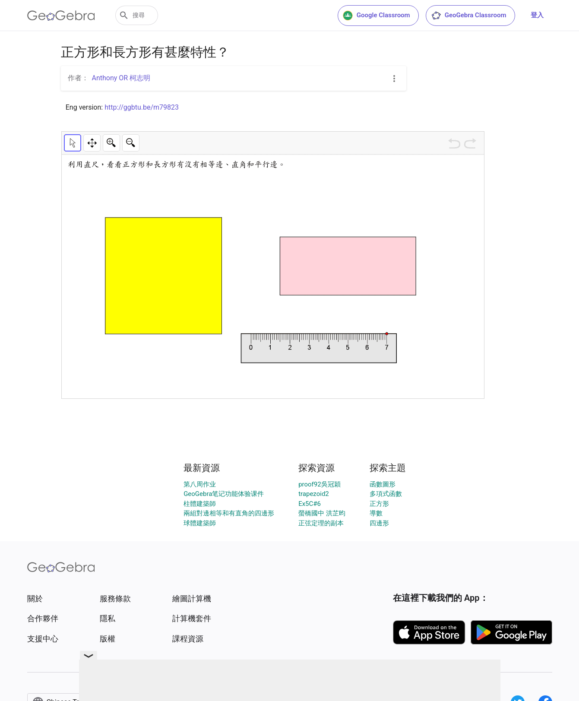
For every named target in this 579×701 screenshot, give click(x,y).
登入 (537, 15)
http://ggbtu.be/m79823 (141, 107)
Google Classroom (376, 15)
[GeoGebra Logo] (61, 15)
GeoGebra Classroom (468, 15)
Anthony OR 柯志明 (121, 78)
